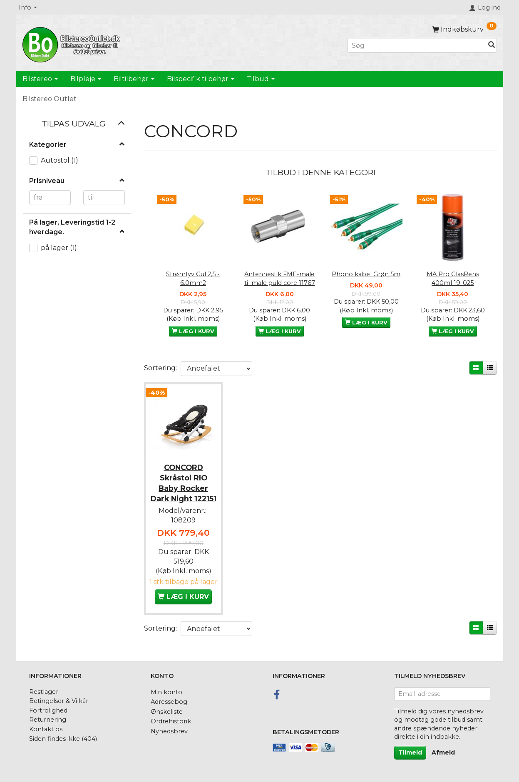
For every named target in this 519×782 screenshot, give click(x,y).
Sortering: (160, 368)
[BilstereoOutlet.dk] (72, 43)
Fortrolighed (48, 710)
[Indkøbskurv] (464, 29)
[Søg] (491, 45)
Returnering (47, 719)
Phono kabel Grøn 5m (366, 274)
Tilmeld (410, 752)
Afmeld (443, 752)
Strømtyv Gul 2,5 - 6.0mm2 (193, 278)
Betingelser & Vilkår (58, 701)
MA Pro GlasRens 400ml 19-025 (453, 278)
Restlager (43, 691)
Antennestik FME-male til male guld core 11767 (279, 278)
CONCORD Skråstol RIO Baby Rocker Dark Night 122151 (183, 486)
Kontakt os (45, 729)
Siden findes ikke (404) (63, 738)
